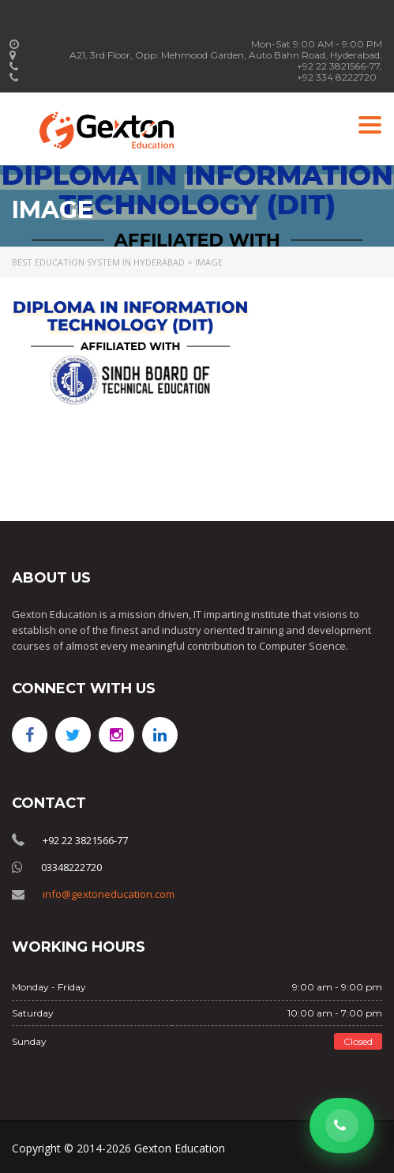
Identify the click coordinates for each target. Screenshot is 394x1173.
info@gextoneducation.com (108, 894)
